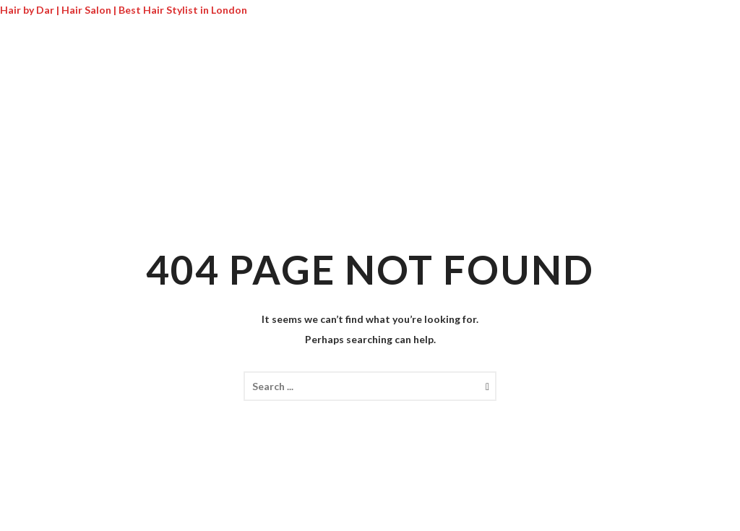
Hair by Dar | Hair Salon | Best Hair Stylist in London (123, 10)
